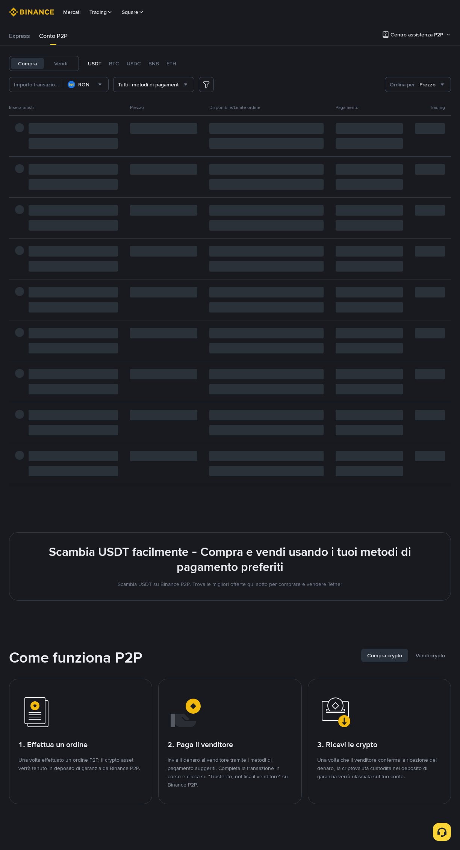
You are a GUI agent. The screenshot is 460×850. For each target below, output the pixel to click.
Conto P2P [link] (53, 36)
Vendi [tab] (60, 63)
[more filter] (206, 84)
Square (133, 12)
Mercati (71, 12)
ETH (171, 63)
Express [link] (19, 36)
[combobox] (86, 84)
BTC (114, 63)
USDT (94, 63)
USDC (134, 63)
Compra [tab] (27, 63)
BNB (153, 63)
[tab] (19, 36)
